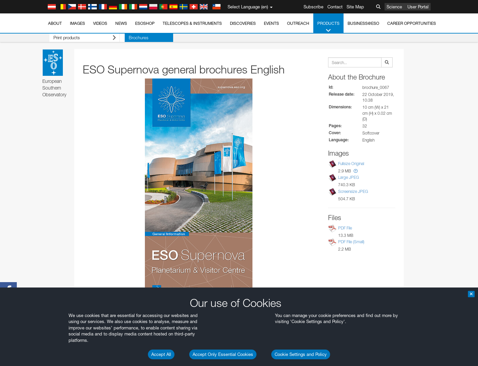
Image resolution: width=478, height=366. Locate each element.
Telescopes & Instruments (192, 23)
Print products (79, 38)
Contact (335, 6)
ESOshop (145, 23)
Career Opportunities (411, 23)
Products (328, 27)
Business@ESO (363, 23)
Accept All (161, 354)
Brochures (128, 37)
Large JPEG (348, 177)
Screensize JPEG (353, 191)
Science (394, 6)
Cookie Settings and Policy (301, 354)
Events (271, 23)
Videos (100, 23)
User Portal (418, 6)
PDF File (345, 227)
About (55, 23)
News (121, 23)
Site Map (355, 6)
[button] (356, 170)
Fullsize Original (351, 163)
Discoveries (243, 23)
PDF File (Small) (351, 241)
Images (77, 23)
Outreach (298, 23)
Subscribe (313, 6)
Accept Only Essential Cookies (223, 354)
